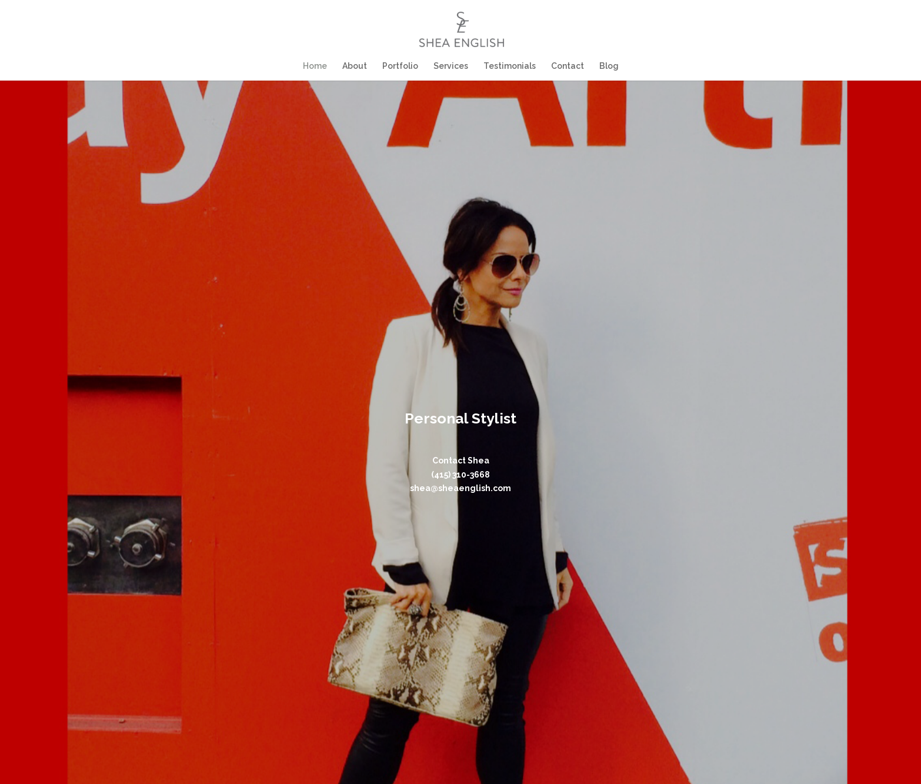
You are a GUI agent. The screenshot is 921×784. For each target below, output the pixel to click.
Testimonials (509, 65)
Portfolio (401, 65)
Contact (566, 65)
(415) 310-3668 (460, 474)
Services (450, 65)
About (355, 65)
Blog (607, 65)
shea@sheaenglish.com (460, 488)
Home (317, 65)
